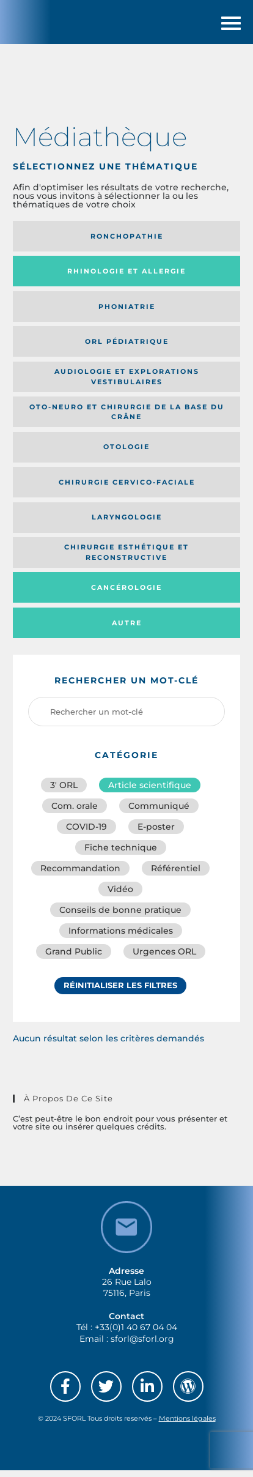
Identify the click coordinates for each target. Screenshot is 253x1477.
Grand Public (73, 958)
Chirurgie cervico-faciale (127, 489)
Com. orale (74, 812)
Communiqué (158, 812)
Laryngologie (127, 523)
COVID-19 (86, 833)
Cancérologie (126, 594)
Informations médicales (120, 937)
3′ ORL (64, 791)
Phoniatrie (126, 312)
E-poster (156, 833)
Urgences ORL (164, 958)
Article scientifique (149, 791)
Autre (127, 629)
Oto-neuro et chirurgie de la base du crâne (126, 418)
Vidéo (120, 895)
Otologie (126, 453)
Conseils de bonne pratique (120, 916)
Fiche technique (120, 854)
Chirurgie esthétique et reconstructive (126, 558)
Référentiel (175, 874)
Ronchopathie (126, 243)
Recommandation (80, 874)
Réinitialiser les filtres (120, 992)
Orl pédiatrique (127, 348)
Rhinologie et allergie (126, 277)
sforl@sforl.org (142, 1344)
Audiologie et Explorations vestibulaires (126, 383)
